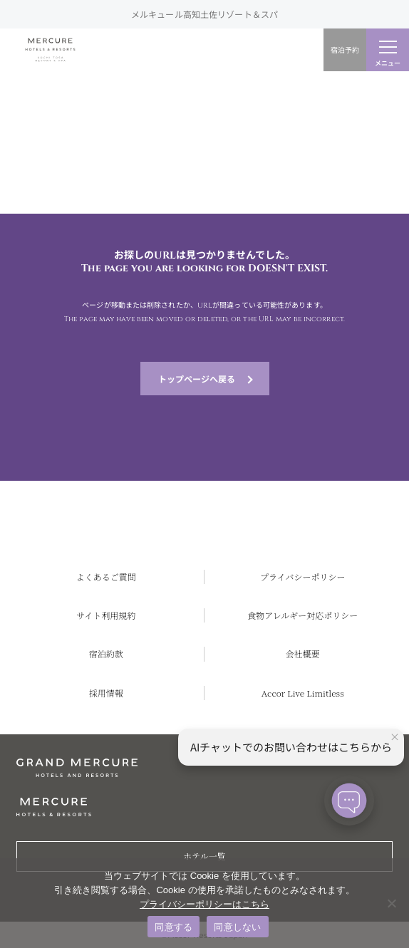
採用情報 (106, 693)
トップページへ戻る (196, 379)
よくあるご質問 (106, 577)
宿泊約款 (106, 653)
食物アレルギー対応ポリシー (302, 615)
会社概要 (303, 653)
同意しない (237, 927)
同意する (173, 927)
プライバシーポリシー (302, 577)
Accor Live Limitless (303, 693)
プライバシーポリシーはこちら (204, 904)
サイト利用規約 (105, 615)
